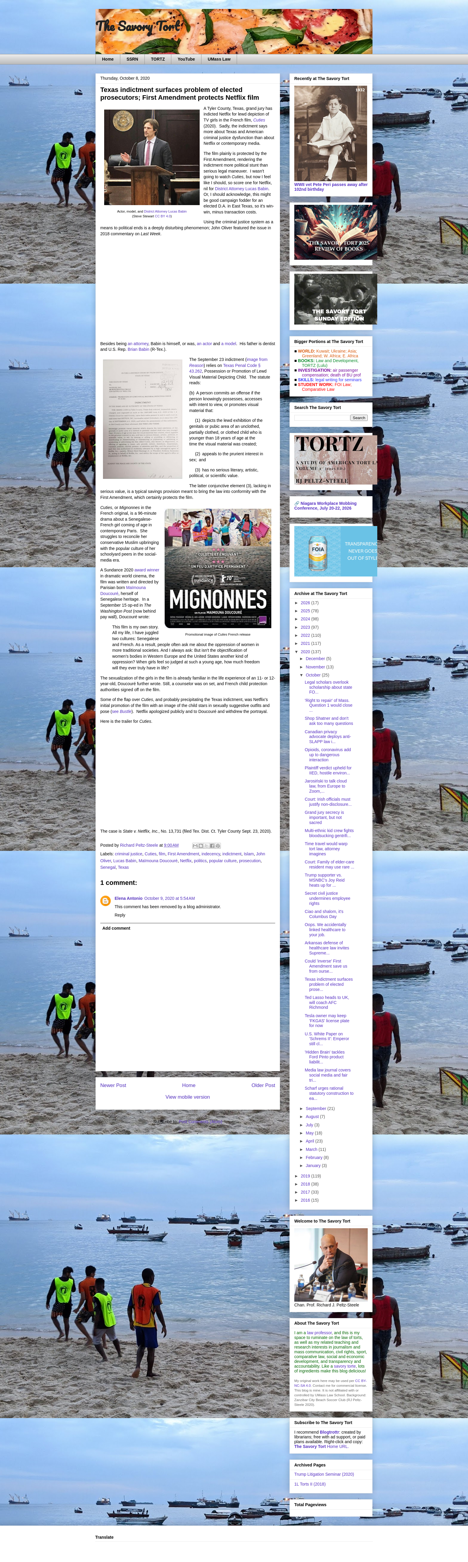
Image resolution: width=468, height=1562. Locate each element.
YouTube (186, 59)
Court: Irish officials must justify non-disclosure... (328, 802)
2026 (306, 602)
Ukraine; (339, 351)
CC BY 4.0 (163, 216)
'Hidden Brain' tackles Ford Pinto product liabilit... (325, 1057)
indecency (210, 853)
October (314, 675)
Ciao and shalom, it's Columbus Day (324, 914)
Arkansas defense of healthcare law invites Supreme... (327, 947)
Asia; (352, 351)
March (312, 1149)
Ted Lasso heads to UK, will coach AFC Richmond (327, 1002)
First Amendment (183, 853)
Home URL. (321, 1446)
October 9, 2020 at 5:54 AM (169, 898)
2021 (306, 643)
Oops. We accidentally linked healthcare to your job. (325, 929)
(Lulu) (322, 365)
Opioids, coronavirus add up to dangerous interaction (328, 754)
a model (228, 343)
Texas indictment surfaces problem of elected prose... (329, 984)
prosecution (250, 860)
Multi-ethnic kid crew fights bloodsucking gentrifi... (329, 833)
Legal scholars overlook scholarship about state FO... (328, 687)
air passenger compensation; (328, 372)
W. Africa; (332, 355)
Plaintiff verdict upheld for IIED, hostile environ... (328, 770)
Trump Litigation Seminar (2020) (324, 1474)
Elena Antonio (129, 898)
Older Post (263, 1085)
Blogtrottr (329, 1432)
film (162, 853)
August (313, 1116)
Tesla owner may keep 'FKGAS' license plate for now (327, 1020)
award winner (146, 570)
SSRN (132, 59)
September (316, 1108)
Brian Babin (138, 349)
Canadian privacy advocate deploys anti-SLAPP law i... (328, 736)
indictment (231, 853)
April (310, 1141)
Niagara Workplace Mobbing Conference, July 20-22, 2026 (325, 506)
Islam (249, 853)
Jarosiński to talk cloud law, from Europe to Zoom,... (326, 786)
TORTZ (158, 59)
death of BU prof (345, 375)
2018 (306, 1184)
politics (200, 860)
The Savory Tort (137, 26)
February (315, 1157)
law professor (319, 1332)
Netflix (186, 860)
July (310, 1125)
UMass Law (219, 59)
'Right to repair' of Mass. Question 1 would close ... (328, 705)
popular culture (223, 860)
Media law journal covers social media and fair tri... (328, 1075)
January (314, 1165)
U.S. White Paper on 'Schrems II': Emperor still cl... (327, 1038)
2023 (306, 627)
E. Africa (350, 355)
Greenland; (312, 355)
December (316, 658)
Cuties (151, 853)
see (121, 711)
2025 (306, 610)
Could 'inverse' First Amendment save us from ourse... (326, 966)
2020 (306, 651)
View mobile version (188, 1097)
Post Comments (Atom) (200, 1121)
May (310, 1133)
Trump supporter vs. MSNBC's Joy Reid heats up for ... (325, 880)
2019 (306, 1176)
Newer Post (113, 1085)
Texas (123, 867)
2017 (306, 1192)
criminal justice (128, 853)
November (316, 667)
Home (108, 59)
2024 (306, 619)
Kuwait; (323, 351)
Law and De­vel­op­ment (336, 360)
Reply (120, 915)
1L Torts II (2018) (310, 1484)
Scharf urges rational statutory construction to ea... (329, 1093)
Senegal (108, 867)
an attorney (138, 343)
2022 (306, 635)
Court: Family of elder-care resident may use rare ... (329, 864)
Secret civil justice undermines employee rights (327, 898)
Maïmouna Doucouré (158, 860)
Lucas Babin (124, 860)
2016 (306, 1200)
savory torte (345, 1366)
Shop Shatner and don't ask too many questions (329, 721)
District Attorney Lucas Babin (165, 211)
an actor (204, 343)
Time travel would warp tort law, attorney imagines (326, 848)
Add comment (116, 928)
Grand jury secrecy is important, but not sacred (324, 817)
